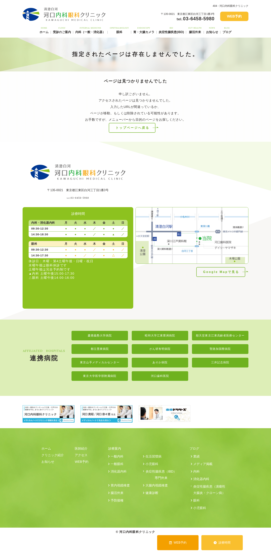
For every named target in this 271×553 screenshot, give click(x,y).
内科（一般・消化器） (90, 30)
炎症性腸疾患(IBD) (171, 30)
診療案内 (115, 451)
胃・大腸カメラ (143, 30)
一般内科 (117, 459)
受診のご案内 (62, 30)
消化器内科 (119, 475)
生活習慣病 (153, 459)
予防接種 (117, 505)
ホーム (44, 30)
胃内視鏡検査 (121, 489)
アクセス (81, 458)
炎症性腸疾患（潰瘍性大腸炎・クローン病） (209, 497)
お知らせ (212, 30)
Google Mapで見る (221, 271)
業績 (196, 459)
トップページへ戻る (132, 127)
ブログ (226, 30)
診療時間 (222, 542)
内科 (196, 475)
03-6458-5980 (77, 196)
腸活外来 (195, 30)
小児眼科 (152, 467)
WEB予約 (234, 16)
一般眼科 (117, 467)
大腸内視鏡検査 (157, 489)
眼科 (119, 30)
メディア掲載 (203, 467)
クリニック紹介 (53, 458)
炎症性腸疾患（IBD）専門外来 (161, 478)
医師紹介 (81, 451)
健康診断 (152, 497)
